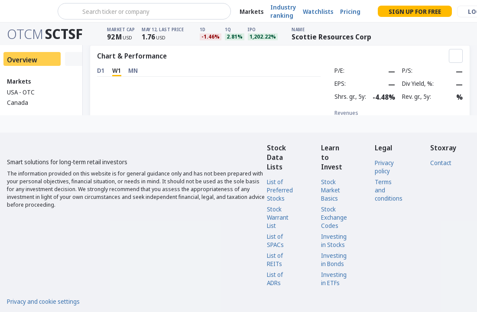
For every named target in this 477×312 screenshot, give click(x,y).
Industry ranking (283, 11)
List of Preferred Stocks (280, 190)
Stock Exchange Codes (334, 217)
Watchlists (318, 11)
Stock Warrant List (278, 217)
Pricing (350, 11)
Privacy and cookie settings (43, 301)
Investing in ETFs (334, 278)
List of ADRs (275, 278)
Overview (22, 60)
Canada (17, 102)
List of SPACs (275, 240)
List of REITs (275, 259)
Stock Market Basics (330, 190)
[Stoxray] (28, 11)
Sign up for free (415, 11)
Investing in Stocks (334, 240)
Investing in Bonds (334, 259)
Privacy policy (384, 167)
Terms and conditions (388, 190)
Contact (440, 163)
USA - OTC (21, 92)
